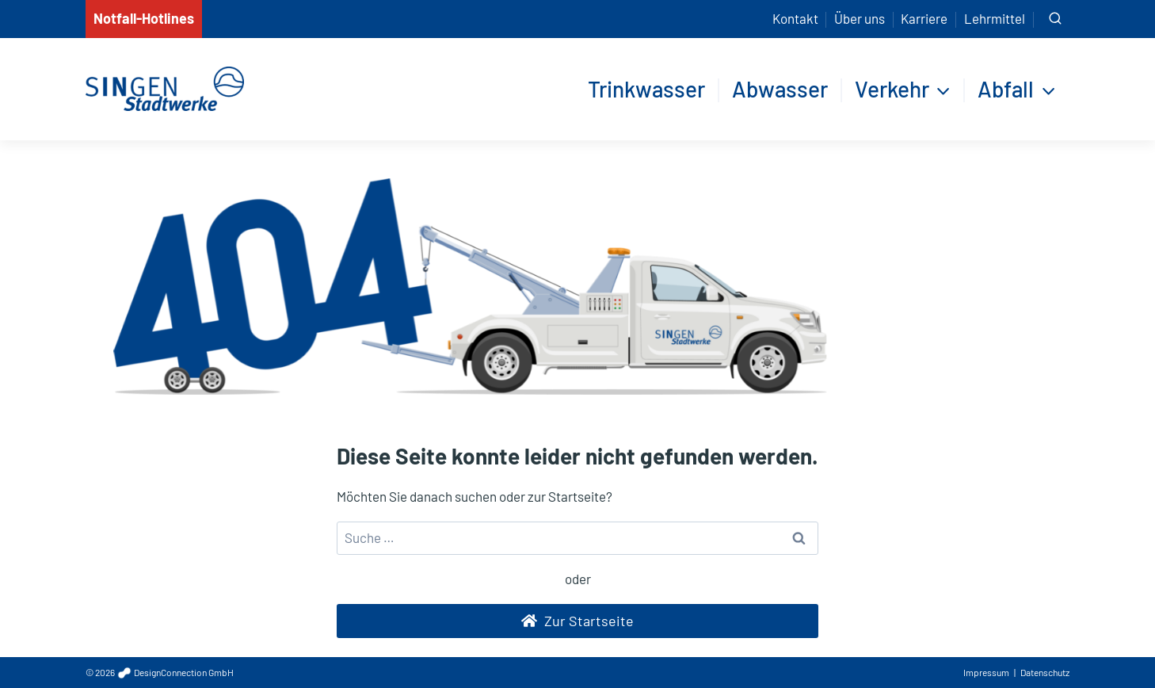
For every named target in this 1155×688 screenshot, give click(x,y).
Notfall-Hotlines (143, 18)
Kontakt (795, 18)
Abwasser (780, 88)
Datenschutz (1044, 672)
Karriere (924, 18)
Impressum (986, 672)
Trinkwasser (646, 88)
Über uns (859, 18)
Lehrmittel (994, 18)
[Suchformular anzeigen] (1055, 19)
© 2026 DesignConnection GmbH (160, 672)
